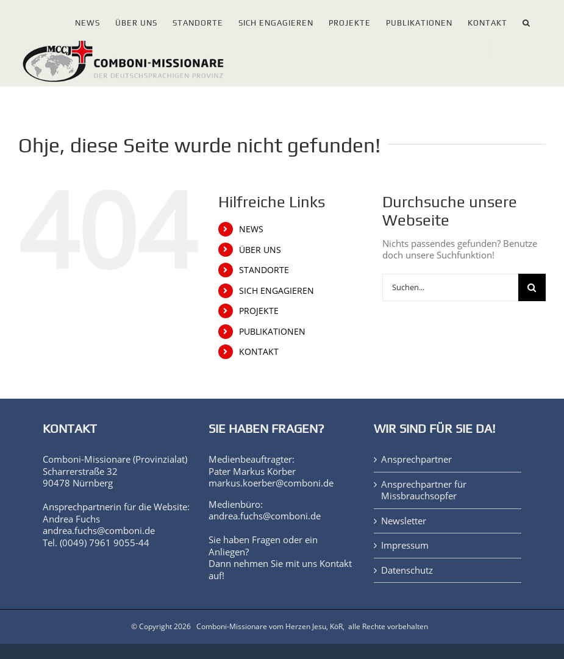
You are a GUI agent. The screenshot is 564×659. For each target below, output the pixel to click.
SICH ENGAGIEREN (276, 290)
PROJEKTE (259, 310)
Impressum (405, 545)
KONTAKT (259, 351)
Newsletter (403, 521)
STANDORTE (264, 270)
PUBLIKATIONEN (272, 331)
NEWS (251, 229)
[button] (526, 20)
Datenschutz (407, 570)
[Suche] (532, 287)
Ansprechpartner (416, 459)
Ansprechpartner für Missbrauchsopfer (423, 490)
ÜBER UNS (260, 249)
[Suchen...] (450, 287)
